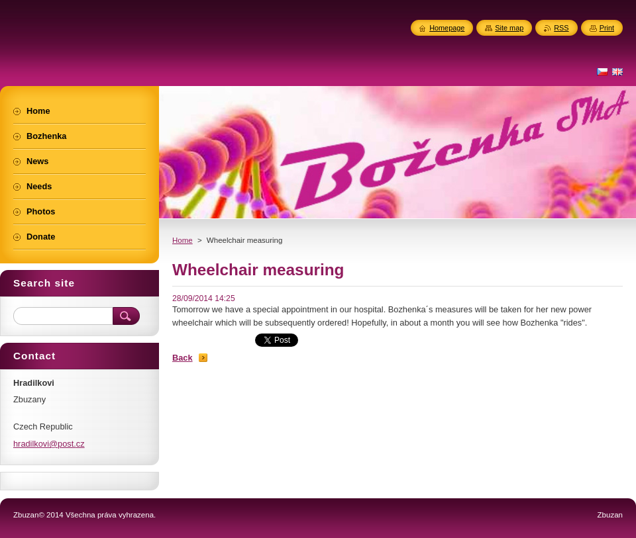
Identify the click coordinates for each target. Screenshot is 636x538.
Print (607, 28)
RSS (561, 28)
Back (182, 358)
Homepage (446, 28)
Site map (509, 28)
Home (182, 240)
